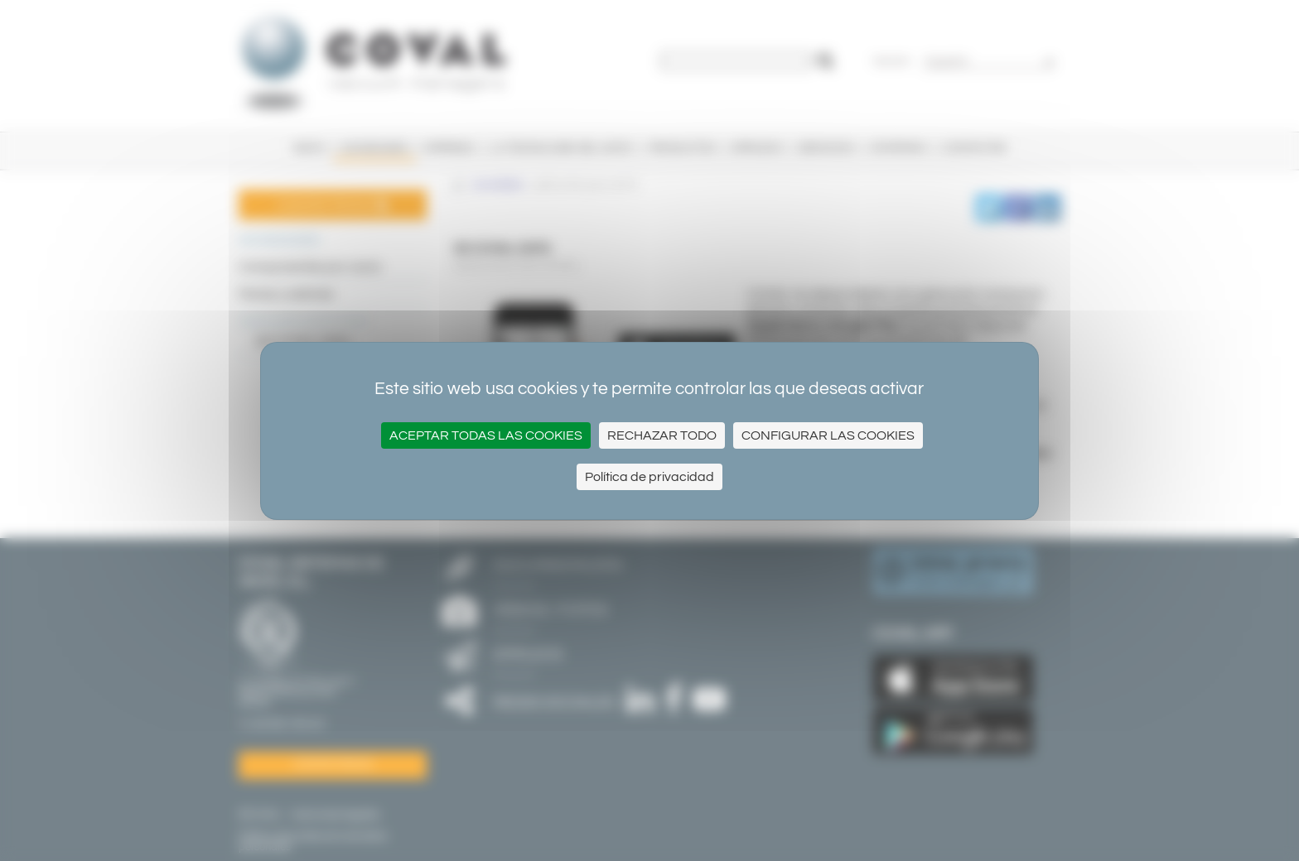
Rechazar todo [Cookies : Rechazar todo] (662, 435)
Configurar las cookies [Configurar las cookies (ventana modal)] (828, 435)
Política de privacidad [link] (649, 476)
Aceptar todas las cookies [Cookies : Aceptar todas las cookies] (485, 435)
